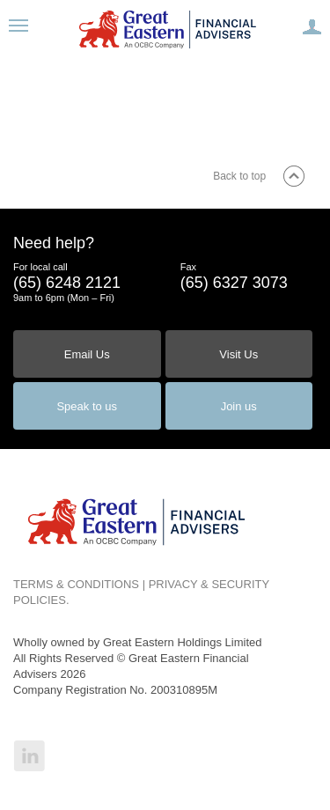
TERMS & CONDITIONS (76, 584)
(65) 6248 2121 (67, 282)
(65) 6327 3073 (234, 282)
